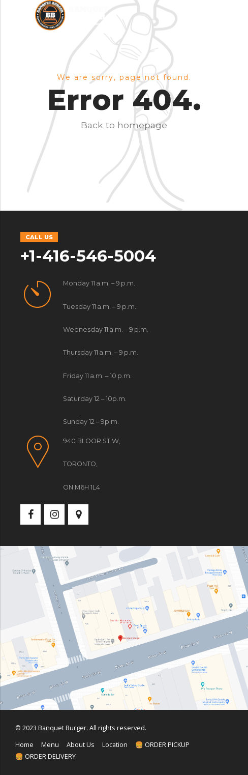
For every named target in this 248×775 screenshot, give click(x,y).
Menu (50, 744)
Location (115, 744)
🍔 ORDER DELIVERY (45, 756)
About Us (81, 744)
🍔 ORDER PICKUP (162, 744)
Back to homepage (124, 125)
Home (24, 744)
